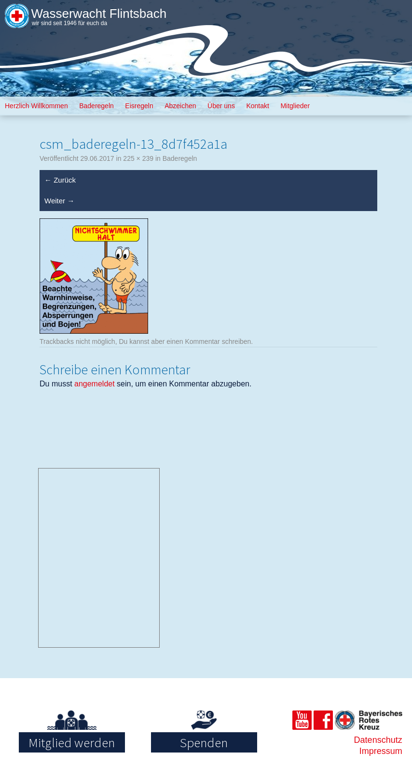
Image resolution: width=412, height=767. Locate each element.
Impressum (380, 751)
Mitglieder (295, 106)
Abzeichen (180, 106)
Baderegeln (96, 106)
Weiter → (59, 201)
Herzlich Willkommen (36, 106)
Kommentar (202, 341)
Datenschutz (378, 740)
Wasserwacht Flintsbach (98, 13)
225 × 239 (138, 158)
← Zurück (60, 180)
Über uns (221, 106)
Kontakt (257, 106)
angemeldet (94, 384)
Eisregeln (139, 106)
